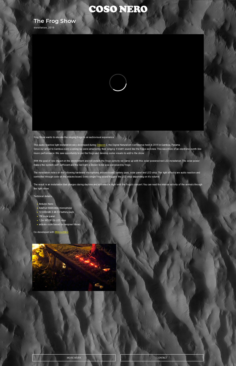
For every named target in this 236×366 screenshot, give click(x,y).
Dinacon (101, 144)
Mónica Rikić (61, 232)
